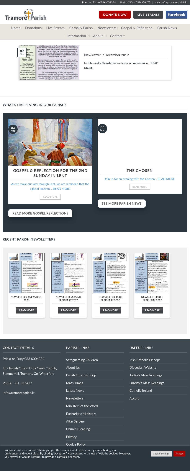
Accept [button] (179, 453)
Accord (135, 398)
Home (16, 28)
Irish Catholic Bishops (145, 360)
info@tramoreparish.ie (19, 393)
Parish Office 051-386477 (135, 2)
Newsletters (106, 28)
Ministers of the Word (82, 406)
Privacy (71, 437)
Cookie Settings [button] (161, 453)
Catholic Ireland (141, 390)
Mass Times (74, 383)
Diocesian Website (143, 367)
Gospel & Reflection (137, 28)
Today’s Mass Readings (146, 375)
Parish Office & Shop (81, 375)
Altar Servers (75, 421)
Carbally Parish (81, 28)
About (99, 36)
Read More (50, 196)
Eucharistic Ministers (81, 414)
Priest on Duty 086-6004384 (99, 2)
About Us (73, 367)
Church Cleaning (78, 429)
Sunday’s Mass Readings (147, 383)
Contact (117, 36)
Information (78, 36)
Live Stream (55, 28)
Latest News (75, 390)
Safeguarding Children (82, 360)
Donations (33, 28)
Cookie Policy (76, 444)
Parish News (167, 28)
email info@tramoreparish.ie (171, 2)
